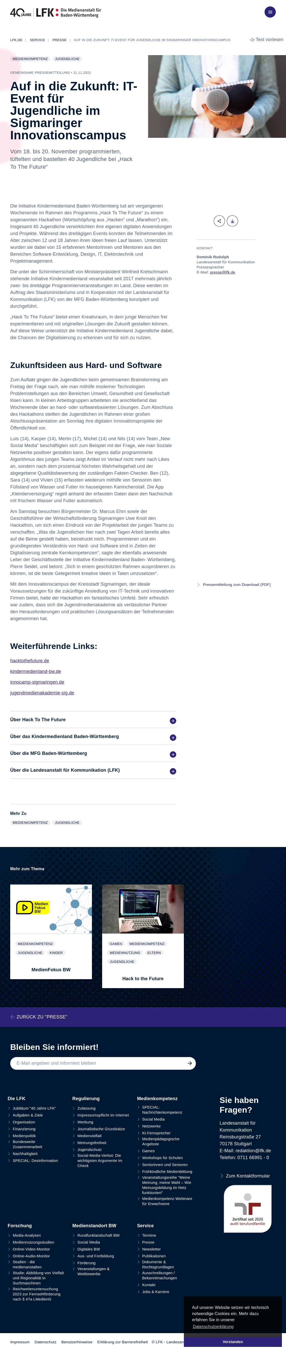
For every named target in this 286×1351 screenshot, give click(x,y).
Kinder (57, 953)
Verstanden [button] (233, 1342)
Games (117, 944)
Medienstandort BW (94, 1225)
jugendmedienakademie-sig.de (42, 692)
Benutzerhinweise (76, 1342)
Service (145, 1225)
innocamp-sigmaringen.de (37, 682)
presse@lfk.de (222, 272)
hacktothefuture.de (29, 660)
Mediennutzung (126, 953)
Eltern (155, 953)
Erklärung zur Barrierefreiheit (122, 1342)
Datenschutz (45, 1342)
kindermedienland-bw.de (35, 671)
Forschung (20, 1225)
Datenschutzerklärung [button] (213, 1326)
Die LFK (16, 1098)
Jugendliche (68, 59)
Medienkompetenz (31, 59)
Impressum (20, 1342)
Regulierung (86, 1098)
